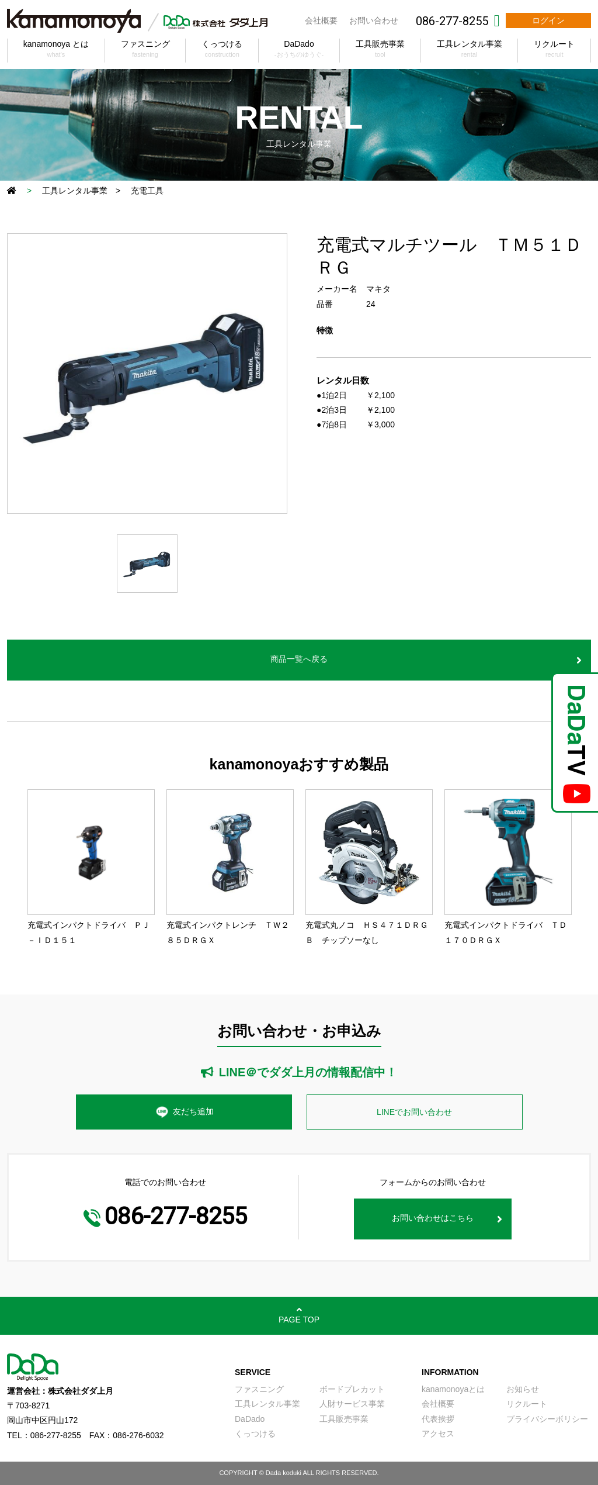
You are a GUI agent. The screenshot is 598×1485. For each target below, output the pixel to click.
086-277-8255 (452, 21)
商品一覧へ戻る (299, 659)
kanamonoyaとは (453, 1389)
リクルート (526, 1403)
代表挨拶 (438, 1419)
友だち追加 (184, 1112)
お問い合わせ (373, 20)
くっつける (255, 1433)
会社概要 (321, 20)
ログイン (548, 20)
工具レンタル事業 (74, 190)
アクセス (438, 1433)
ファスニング (259, 1389)
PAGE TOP (299, 1319)
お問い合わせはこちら (433, 1217)
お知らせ (522, 1389)
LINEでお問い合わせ (414, 1112)
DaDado (250, 1419)
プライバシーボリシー (547, 1419)
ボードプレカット (352, 1389)
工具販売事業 (343, 1419)
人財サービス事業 (352, 1403)
